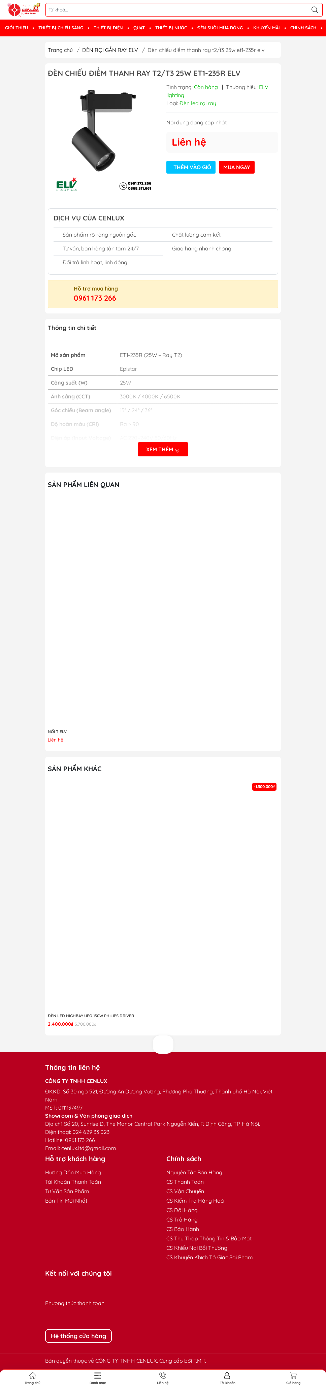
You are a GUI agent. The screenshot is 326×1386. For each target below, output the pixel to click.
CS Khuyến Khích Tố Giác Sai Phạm (209, 1257)
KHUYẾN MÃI (266, 27)
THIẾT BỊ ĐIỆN (108, 27)
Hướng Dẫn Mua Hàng (73, 1172)
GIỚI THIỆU (16, 27)
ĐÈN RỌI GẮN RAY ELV (110, 50)
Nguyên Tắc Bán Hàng (194, 1172)
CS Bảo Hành (182, 1229)
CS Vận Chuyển (185, 1191)
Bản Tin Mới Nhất (66, 1200)
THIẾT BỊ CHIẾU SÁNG (60, 27)
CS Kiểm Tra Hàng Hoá (195, 1200)
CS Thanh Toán (185, 1181)
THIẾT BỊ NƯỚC (171, 27)
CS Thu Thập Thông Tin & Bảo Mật (209, 1238)
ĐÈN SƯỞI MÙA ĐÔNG (220, 27)
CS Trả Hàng (182, 1219)
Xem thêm (163, 449)
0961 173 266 (95, 298)
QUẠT (139, 27)
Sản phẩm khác (75, 768)
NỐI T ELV (57, 731)
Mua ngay (236, 167)
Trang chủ (60, 50)
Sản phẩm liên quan (84, 484)
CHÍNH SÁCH (303, 27)
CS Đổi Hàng (182, 1210)
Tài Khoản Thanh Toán (73, 1181)
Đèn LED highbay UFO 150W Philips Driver (91, 1015)
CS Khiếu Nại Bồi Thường (196, 1247)
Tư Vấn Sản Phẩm (67, 1191)
